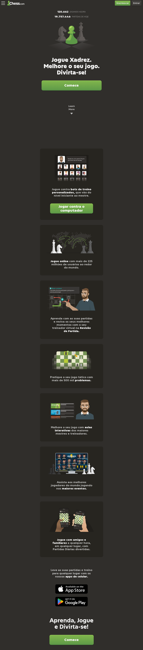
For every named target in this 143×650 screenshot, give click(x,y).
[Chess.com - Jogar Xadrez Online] (16, 3)
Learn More (71, 110)
